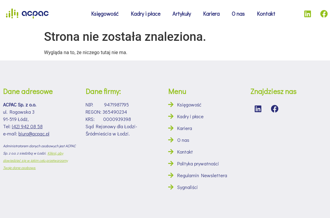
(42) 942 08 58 (27, 126)
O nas (238, 13)
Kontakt (266, 13)
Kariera (211, 13)
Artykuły (181, 13)
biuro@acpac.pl (33, 133)
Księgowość (105, 13)
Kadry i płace (145, 13)
